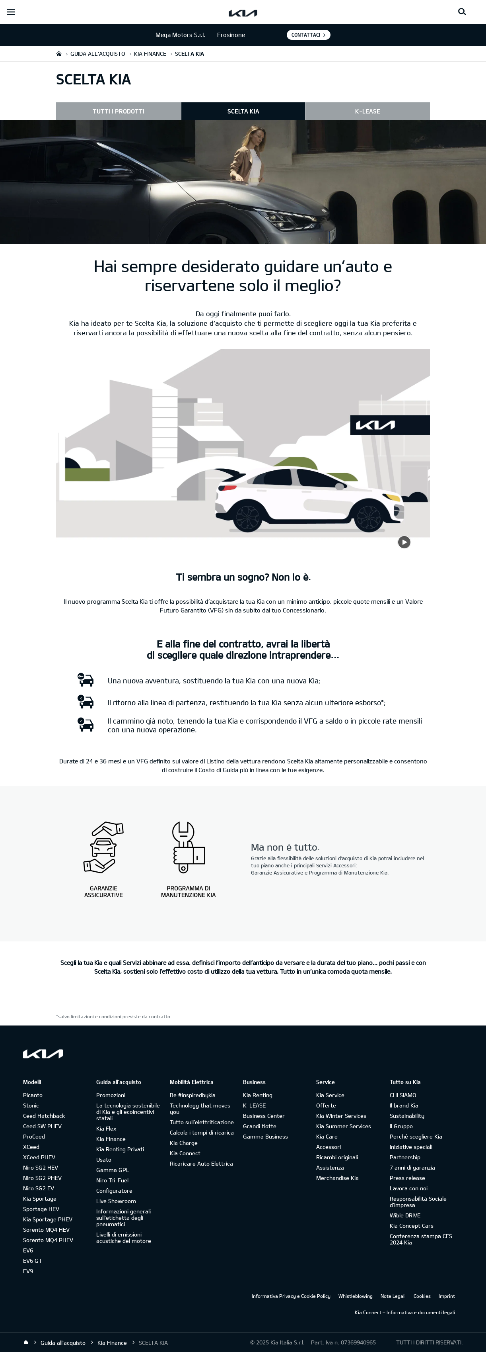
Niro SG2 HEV (40, 1167)
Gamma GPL (112, 1169)
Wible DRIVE (405, 1215)
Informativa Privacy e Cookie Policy (291, 1296)
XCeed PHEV (39, 1157)
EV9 (28, 1271)
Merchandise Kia (337, 1177)
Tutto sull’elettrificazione (202, 1122)
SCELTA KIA (243, 111)
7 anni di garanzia (412, 1167)
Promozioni (110, 1095)
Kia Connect (185, 1153)
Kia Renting (257, 1095)
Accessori (328, 1146)
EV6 (28, 1250)
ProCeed (34, 1136)
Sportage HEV (41, 1208)
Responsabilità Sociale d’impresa (418, 1201)
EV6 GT (32, 1260)
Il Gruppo (401, 1126)
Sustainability (407, 1115)
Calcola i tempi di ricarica (202, 1132)
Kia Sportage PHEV (47, 1219)
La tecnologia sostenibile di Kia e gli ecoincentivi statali (128, 1111)
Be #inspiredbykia (193, 1095)
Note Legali (393, 1296)
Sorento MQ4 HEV (46, 1229)
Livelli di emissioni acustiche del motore (123, 1237)
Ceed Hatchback (44, 1115)
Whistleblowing (355, 1296)
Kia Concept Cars (412, 1225)
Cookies (422, 1296)
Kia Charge (184, 1142)
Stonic (31, 1105)
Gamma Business (265, 1136)
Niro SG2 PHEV (42, 1177)
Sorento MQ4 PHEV (48, 1240)
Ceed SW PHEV (42, 1126)
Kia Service (330, 1095)
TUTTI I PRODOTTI (118, 111)
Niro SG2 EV (38, 1188)
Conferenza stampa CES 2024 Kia (421, 1239)
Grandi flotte (259, 1126)
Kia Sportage (39, 1198)
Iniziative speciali (411, 1146)
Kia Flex (106, 1128)
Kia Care (327, 1136)
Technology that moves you (200, 1108)
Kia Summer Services (343, 1126)
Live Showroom (116, 1200)
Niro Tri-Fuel (112, 1180)
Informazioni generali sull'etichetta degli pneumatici (123, 1217)
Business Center (264, 1115)
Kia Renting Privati (120, 1149)
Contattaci (306, 34)
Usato (103, 1159)
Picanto (33, 1095)
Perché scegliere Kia (416, 1136)
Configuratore (114, 1190)
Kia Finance (111, 1138)
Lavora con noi (409, 1188)
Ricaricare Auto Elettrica (201, 1163)
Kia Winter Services (341, 1115)
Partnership (405, 1157)
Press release (407, 1177)
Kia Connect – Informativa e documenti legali (405, 1312)
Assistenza (330, 1167)
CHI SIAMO (403, 1095)
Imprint (447, 1296)
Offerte (326, 1105)
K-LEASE (367, 111)
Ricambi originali (337, 1157)
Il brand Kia (404, 1105)
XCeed (31, 1146)
